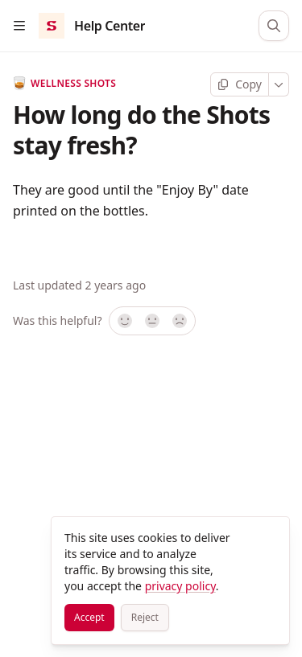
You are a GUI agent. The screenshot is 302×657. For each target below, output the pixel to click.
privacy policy (180, 585)
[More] (279, 84)
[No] (180, 321)
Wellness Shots (64, 83)
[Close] (270, 536)
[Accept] (89, 617)
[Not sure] (152, 321)
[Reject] (145, 617)
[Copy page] (239, 84)
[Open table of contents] (19, 26)
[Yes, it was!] (124, 321)
